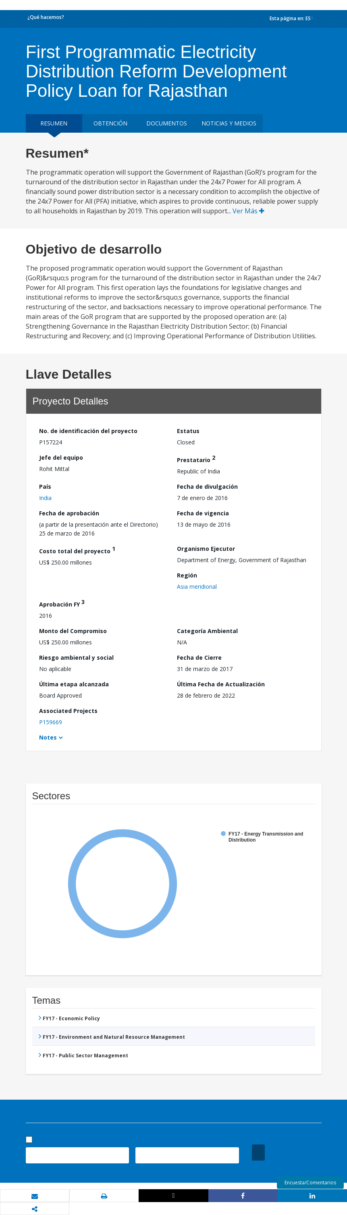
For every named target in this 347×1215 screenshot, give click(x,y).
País (45, 486)
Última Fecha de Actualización (221, 684)
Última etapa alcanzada (74, 684)
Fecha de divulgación (207, 486)
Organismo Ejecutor (206, 548)
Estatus (188, 431)
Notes (48, 737)
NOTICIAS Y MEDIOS (229, 123)
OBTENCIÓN (110, 123)
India (45, 498)
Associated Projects (68, 711)
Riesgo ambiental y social (76, 657)
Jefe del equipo (61, 457)
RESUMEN (53, 123)
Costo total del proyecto (77, 550)
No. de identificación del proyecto (88, 431)
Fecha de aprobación (69, 513)
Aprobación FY (62, 603)
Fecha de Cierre (199, 657)
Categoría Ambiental (207, 631)
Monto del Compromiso (73, 631)
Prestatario (196, 459)
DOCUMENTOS (166, 123)
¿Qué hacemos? (45, 17)
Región (187, 575)
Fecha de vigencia (203, 513)
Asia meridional (197, 586)
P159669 (50, 722)
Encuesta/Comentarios (310, 1182)
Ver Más (248, 210)
